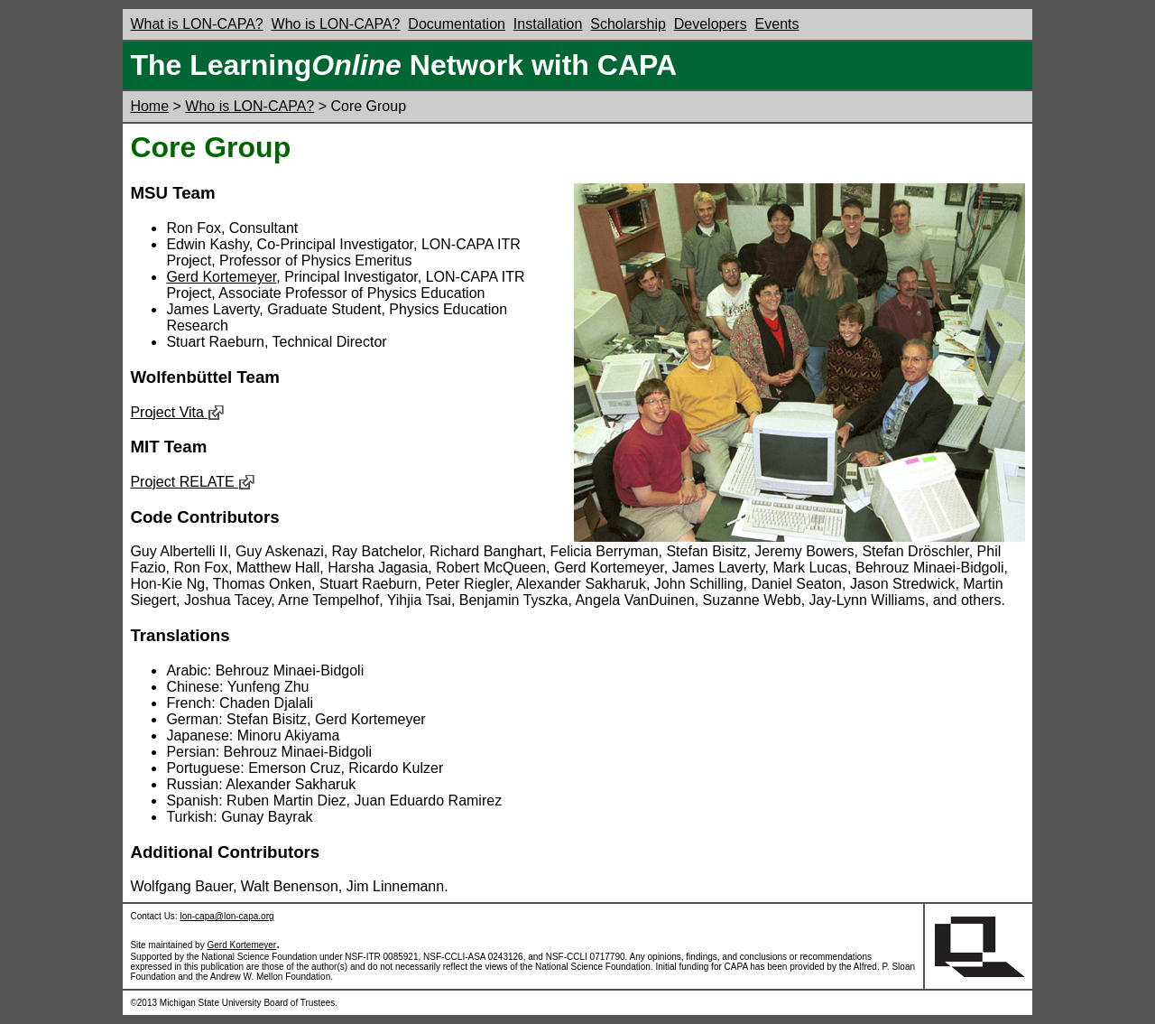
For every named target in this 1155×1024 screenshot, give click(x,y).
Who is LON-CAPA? (336, 24)
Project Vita (177, 412)
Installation (548, 24)
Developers (710, 24)
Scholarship (628, 24)
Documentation (456, 24)
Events (777, 24)
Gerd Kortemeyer (221, 276)
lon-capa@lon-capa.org (226, 916)
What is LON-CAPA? (196, 24)
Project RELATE (192, 481)
